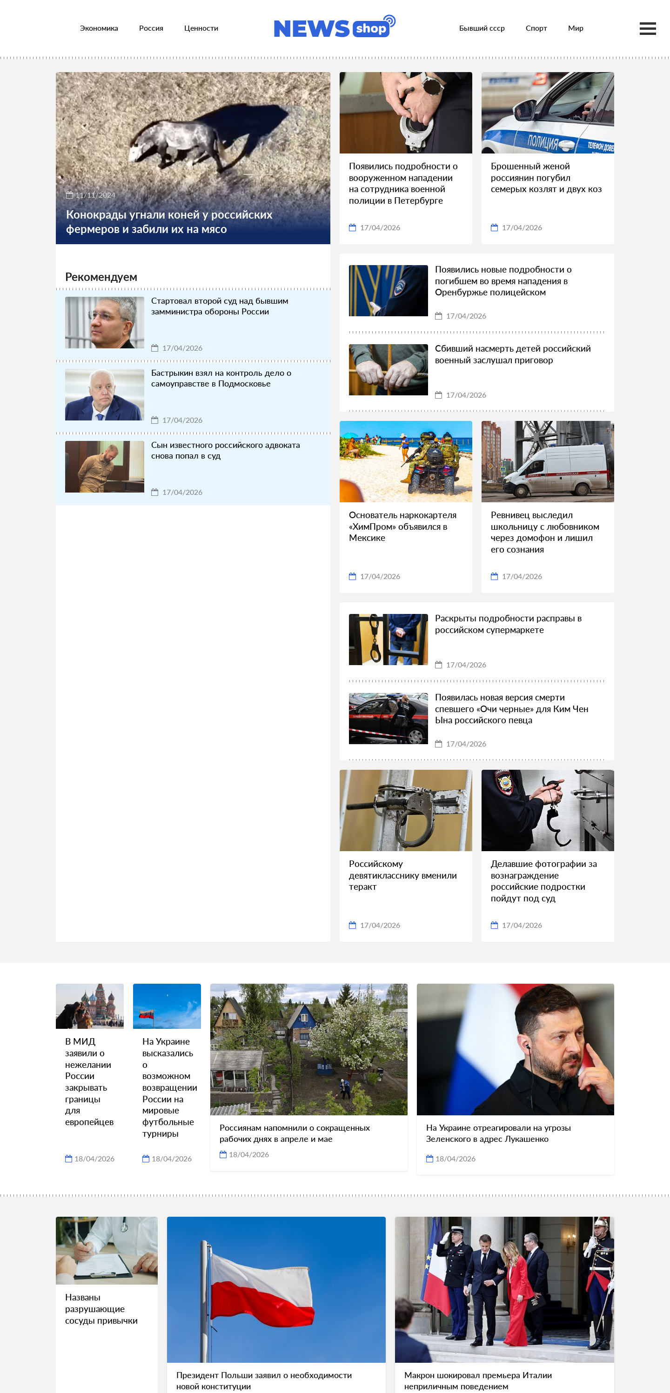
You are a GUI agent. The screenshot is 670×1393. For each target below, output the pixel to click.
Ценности (201, 27)
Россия (151, 27)
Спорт (536, 27)
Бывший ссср (482, 27)
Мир (575, 27)
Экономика (99, 27)
